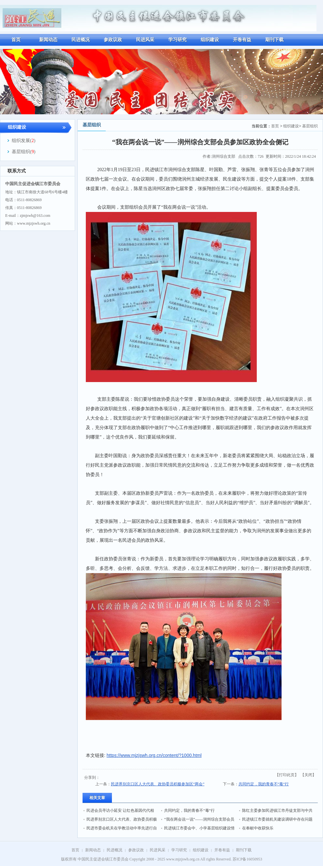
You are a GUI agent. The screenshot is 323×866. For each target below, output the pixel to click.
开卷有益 (222, 850)
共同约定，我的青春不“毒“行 (263, 784)
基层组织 (310, 126)
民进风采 (157, 850)
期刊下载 (244, 850)
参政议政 (136, 850)
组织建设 (291, 126)
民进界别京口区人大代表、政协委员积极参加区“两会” (158, 784)
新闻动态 (93, 850)
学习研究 (179, 850)
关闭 (308, 775)
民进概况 (114, 850)
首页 (275, 126)
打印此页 (287, 775)
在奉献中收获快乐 (257, 828)
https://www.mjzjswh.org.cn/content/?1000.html (154, 755)
